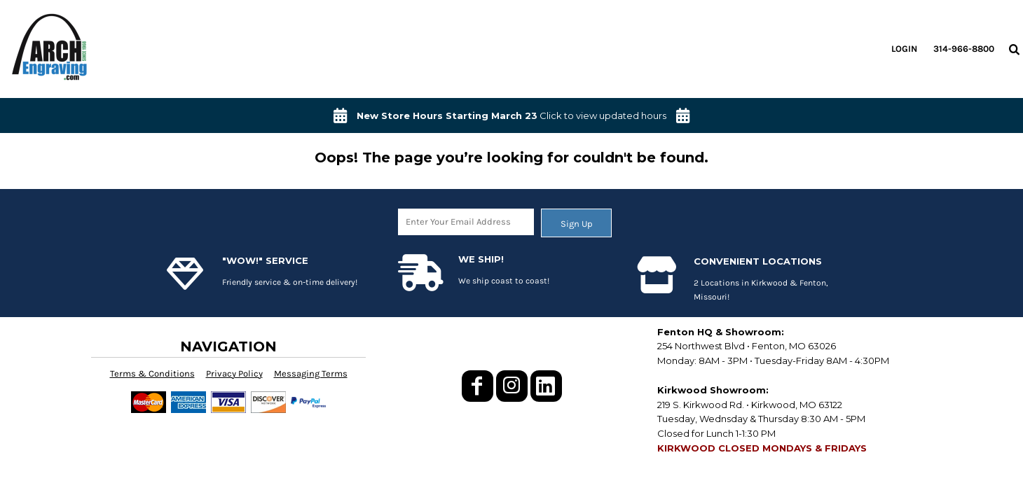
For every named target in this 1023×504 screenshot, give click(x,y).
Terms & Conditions (152, 373)
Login (904, 48)
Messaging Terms (311, 373)
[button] (1013, 49)
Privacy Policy (234, 373)
